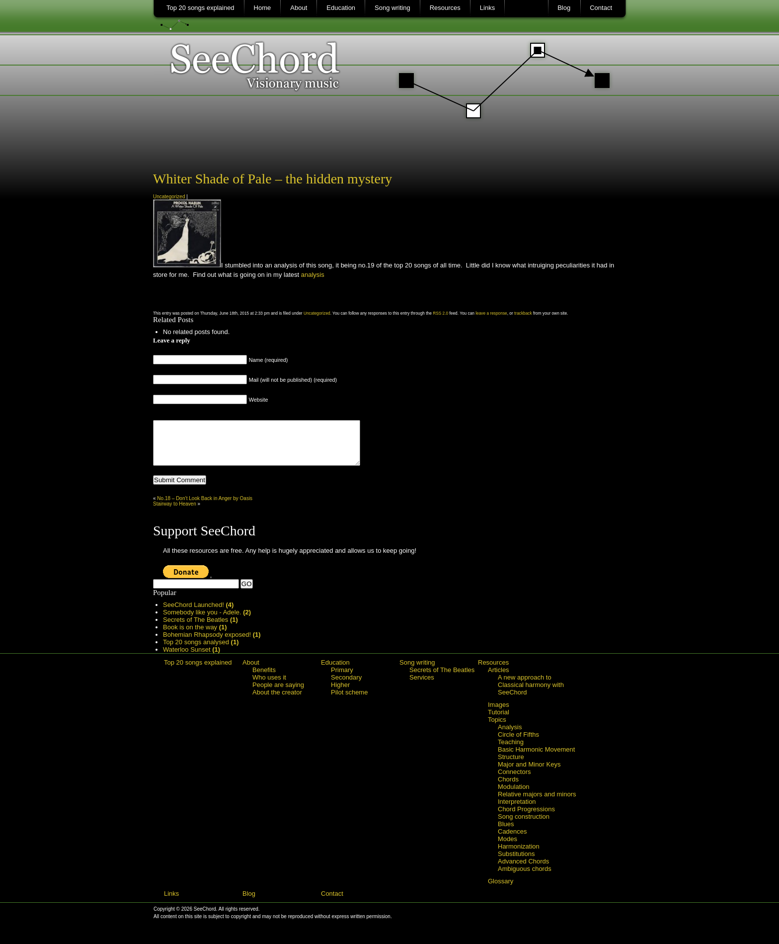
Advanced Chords (523, 870)
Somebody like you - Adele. (207, 621)
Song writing (392, 7)
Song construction (523, 825)
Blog (563, 7)
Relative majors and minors (537, 803)
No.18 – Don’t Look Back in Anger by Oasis (204, 507)
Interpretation (517, 810)
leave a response (491, 313)
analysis (312, 274)
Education (340, 7)
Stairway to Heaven (174, 512)
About (298, 7)
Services (421, 686)
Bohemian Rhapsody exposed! (212, 643)
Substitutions (516, 862)
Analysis (510, 736)
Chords (508, 788)
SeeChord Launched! (198, 613)
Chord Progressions (526, 818)
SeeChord (390, 77)
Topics (497, 728)
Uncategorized (169, 196)
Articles (498, 679)
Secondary (346, 686)
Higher (340, 693)
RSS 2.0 (440, 313)
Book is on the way (195, 636)
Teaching (511, 751)
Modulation (514, 795)
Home (262, 7)
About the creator (277, 701)
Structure (511, 766)
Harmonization (519, 855)
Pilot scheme (349, 701)
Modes (507, 848)
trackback (523, 313)
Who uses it (269, 686)
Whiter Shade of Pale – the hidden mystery (272, 178)
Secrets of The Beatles (200, 628)
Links (487, 7)
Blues (506, 833)
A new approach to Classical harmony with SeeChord (531, 694)
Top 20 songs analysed (201, 651)
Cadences (512, 840)
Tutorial (498, 721)
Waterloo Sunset (191, 658)
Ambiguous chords (524, 877)
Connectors (514, 780)
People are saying (278, 693)
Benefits (264, 679)
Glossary (500, 890)
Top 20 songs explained (200, 7)
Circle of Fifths (518, 743)
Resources (445, 7)
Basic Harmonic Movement (536, 758)
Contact (601, 7)
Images (498, 713)
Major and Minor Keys (529, 773)
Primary (342, 679)
